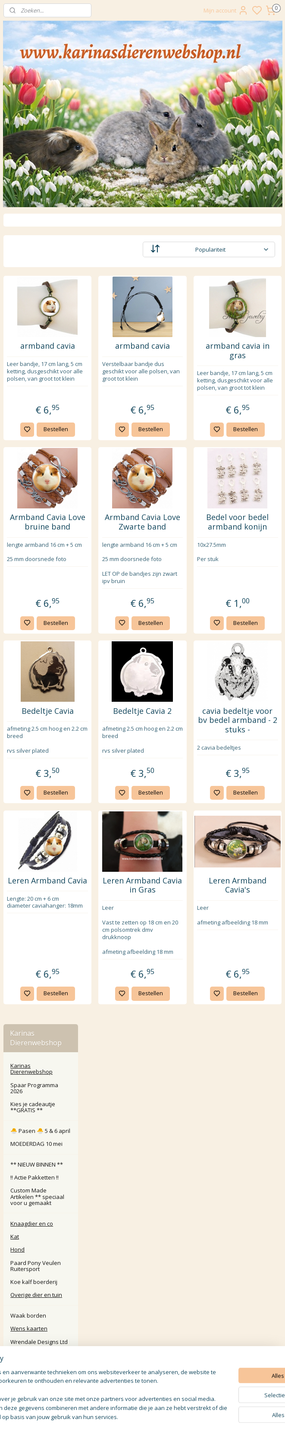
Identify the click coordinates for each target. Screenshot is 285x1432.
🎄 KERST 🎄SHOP (41, 997)
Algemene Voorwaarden (142, 1298)
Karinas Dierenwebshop (31, 258)
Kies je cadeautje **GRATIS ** (32, 296)
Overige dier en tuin (36, 484)
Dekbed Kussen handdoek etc (38, 754)
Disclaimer (142, 1308)
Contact (142, 1250)
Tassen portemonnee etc (40, 793)
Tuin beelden (34, 854)
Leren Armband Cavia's (251, 945)
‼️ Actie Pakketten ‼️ (34, 367)
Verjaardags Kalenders (33, 722)
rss (200, 1416)
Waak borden (28, 505)
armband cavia (115, 350)
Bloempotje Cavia (40, 867)
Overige (34, 952)
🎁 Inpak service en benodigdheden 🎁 (36, 1013)
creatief (27, 809)
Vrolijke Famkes (37, 654)
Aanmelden (120, 1380)
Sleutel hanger (36, 893)
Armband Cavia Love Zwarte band (183, 541)
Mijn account (226, 10)
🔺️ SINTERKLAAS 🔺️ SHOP (42, 981)
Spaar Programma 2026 (34, 277)
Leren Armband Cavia (115, 945)
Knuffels (28, 880)
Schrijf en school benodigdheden (38, 825)
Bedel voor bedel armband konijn (251, 546)
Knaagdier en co (31, 413)
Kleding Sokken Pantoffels (37, 773)
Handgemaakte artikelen (37, 670)
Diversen (29, 965)
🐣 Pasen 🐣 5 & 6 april (40, 320)
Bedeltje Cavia (115, 749)
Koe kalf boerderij (33, 471)
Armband (36, 926)
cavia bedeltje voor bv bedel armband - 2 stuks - (251, 763)
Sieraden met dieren (35, 910)
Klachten (142, 1269)
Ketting (33, 939)
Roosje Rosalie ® (33, 544)
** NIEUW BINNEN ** (36, 354)
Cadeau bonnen (38, 706)
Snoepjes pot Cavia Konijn (42, 690)
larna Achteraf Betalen (144, 1279)
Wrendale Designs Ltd (39, 531)
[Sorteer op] (229, 249)
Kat (14, 426)
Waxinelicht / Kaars (42, 609)
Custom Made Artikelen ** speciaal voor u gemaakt (37, 386)
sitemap (182, 1416)
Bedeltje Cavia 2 (183, 754)
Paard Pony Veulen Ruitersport (35, 455)
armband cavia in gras (251, 350)
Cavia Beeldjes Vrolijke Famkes (37, 638)
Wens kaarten (28, 518)
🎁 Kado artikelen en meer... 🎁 (37, 560)
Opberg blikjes (36, 622)
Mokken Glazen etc (42, 841)
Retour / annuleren (142, 1259)
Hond (17, 439)
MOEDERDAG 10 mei (36, 333)
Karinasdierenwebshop (40, 1211)
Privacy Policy (142, 1288)
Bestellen (123, 444)
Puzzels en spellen (42, 738)
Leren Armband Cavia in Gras (183, 945)
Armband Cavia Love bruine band (115, 541)
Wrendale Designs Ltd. (41, 580)
